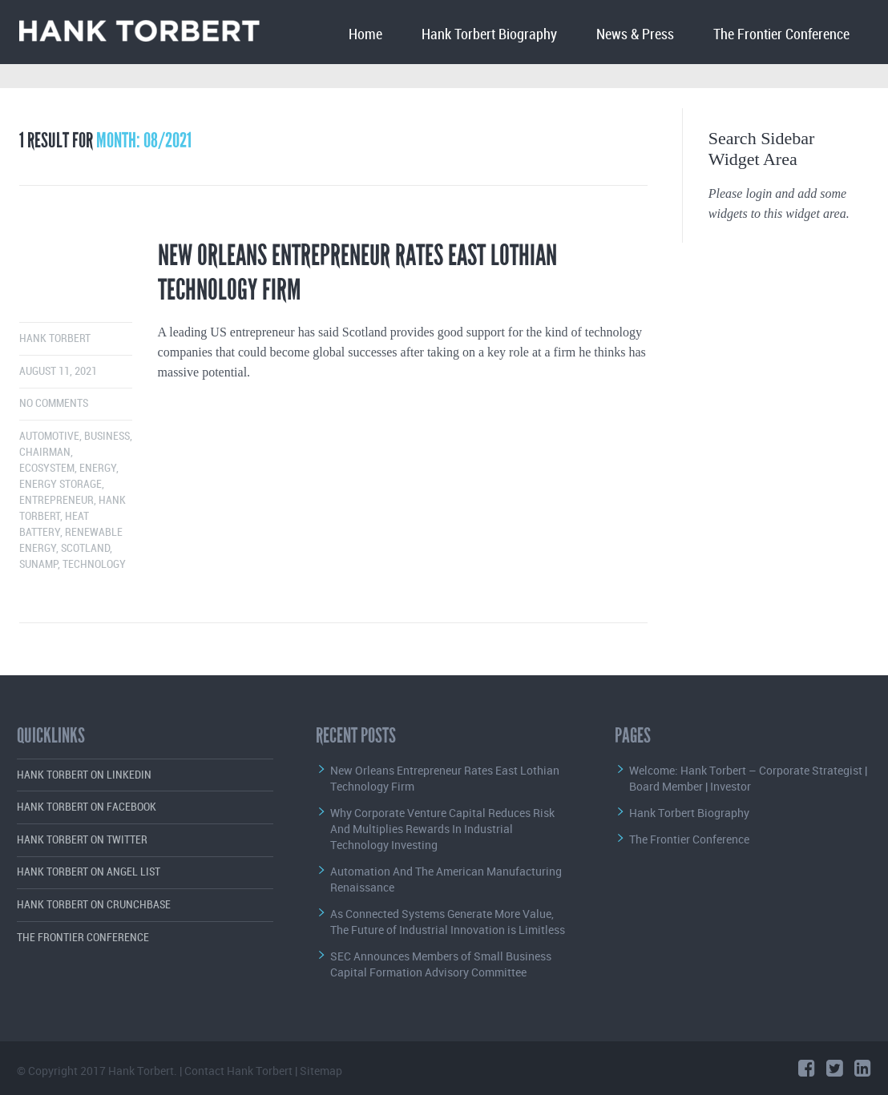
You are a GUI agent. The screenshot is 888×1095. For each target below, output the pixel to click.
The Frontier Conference (781, 34)
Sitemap (321, 1070)
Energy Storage (60, 484)
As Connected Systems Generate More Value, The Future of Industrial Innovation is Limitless (447, 921)
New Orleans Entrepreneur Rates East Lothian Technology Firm (357, 273)
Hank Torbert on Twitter (82, 840)
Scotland (85, 548)
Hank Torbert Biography (489, 34)
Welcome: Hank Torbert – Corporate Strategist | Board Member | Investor (748, 778)
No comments (53, 403)
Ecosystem (47, 468)
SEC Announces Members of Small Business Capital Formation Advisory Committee (440, 964)
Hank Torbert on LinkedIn (84, 775)
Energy (97, 468)
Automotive (49, 436)
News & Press (635, 34)
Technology (94, 564)
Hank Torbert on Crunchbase (94, 905)
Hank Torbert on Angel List (88, 872)
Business (107, 436)
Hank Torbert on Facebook (86, 807)
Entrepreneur (56, 500)
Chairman (45, 452)
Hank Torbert (55, 338)
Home (365, 34)
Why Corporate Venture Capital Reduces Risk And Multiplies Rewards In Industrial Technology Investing (442, 828)
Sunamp (38, 564)
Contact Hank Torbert (238, 1070)
